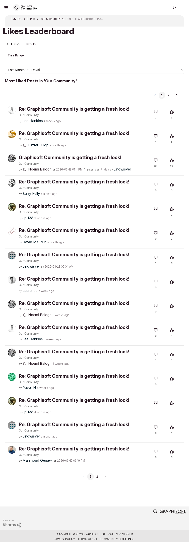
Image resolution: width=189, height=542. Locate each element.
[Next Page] (176, 89)
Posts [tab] (31, 44)
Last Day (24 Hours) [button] (41, 54)
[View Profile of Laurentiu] (30, 285)
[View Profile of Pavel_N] (29, 381)
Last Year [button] (34, 63)
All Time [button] (52, 63)
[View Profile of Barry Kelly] (31, 187)
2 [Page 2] (168, 89)
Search (162, 7)
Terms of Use (88, 533)
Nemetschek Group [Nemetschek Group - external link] (114, 537)
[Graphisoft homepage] (169, 506)
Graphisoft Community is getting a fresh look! (70, 151)
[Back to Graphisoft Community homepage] (26, 7)
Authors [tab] (13, 44)
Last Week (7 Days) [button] (74, 54)
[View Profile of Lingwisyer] (122, 163)
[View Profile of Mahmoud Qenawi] (37, 454)
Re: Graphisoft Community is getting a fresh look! (74, 103)
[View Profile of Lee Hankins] (32, 115)
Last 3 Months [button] (138, 54)
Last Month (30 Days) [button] (108, 54)
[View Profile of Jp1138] (27, 212)
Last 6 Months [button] (163, 54)
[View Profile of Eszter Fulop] (38, 139)
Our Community (29, 109)
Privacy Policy (64, 533)
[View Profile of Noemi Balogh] (40, 163)
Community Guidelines (117, 533)
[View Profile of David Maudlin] (34, 236)
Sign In (182, 7)
